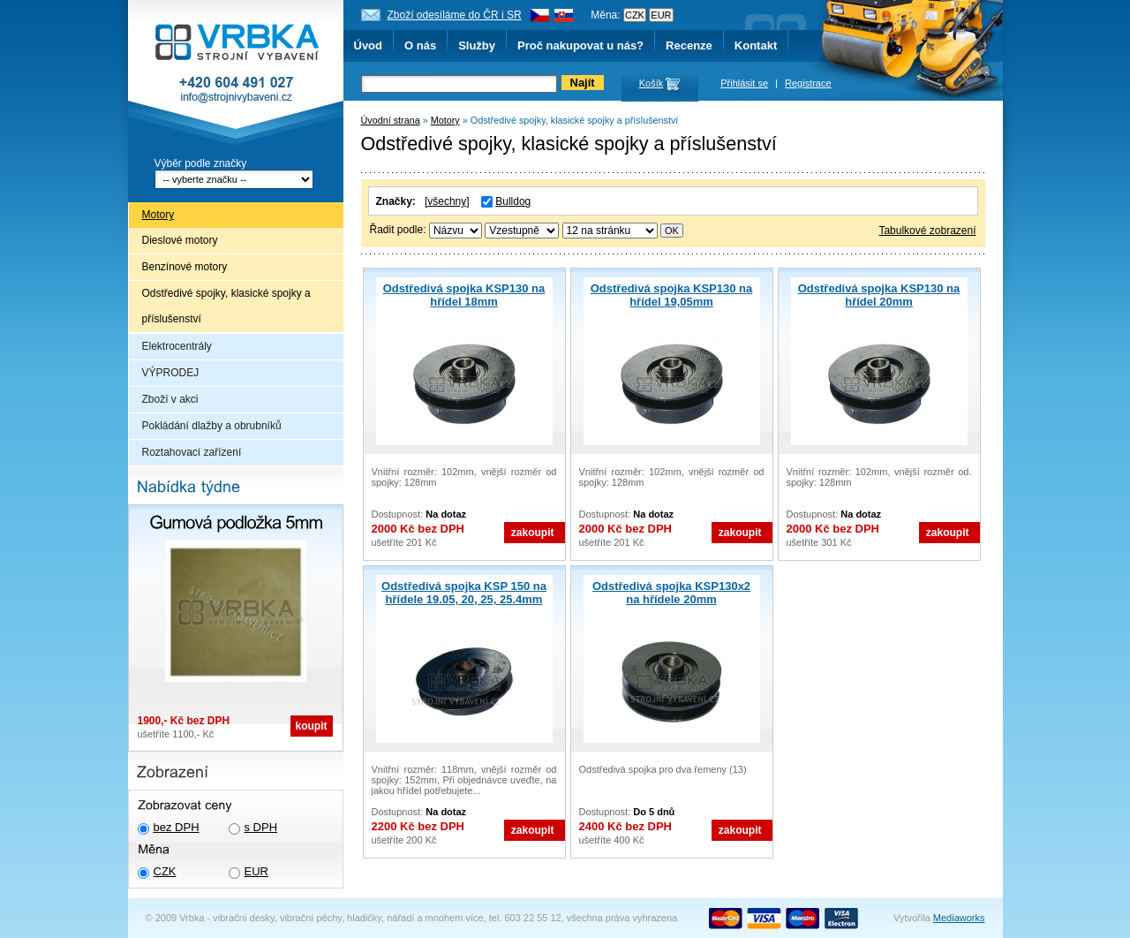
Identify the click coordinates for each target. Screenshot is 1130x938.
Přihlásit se (744, 83)
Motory (158, 214)
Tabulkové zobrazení (927, 230)
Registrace (808, 83)
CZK (165, 871)
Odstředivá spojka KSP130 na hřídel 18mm (464, 295)
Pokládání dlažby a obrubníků (212, 426)
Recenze (689, 45)
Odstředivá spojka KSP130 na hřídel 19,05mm (672, 295)
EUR (256, 871)
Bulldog (513, 201)
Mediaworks (959, 917)
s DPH (261, 827)
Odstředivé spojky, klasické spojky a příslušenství (226, 306)
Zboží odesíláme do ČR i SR (455, 15)
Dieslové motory (180, 240)
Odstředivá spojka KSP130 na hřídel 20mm (879, 295)
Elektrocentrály (177, 346)
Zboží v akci (170, 399)
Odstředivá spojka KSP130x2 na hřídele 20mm (671, 592)
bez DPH (177, 827)
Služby (476, 45)
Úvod (368, 45)
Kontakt (755, 45)
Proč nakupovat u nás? (580, 45)
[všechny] (447, 201)
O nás (420, 45)
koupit (312, 726)
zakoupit (532, 532)
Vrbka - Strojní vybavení (235, 74)
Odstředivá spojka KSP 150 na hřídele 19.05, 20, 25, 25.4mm (463, 592)
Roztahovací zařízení (192, 452)
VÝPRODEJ (171, 373)
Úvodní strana (390, 120)
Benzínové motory (185, 267)
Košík (651, 83)
